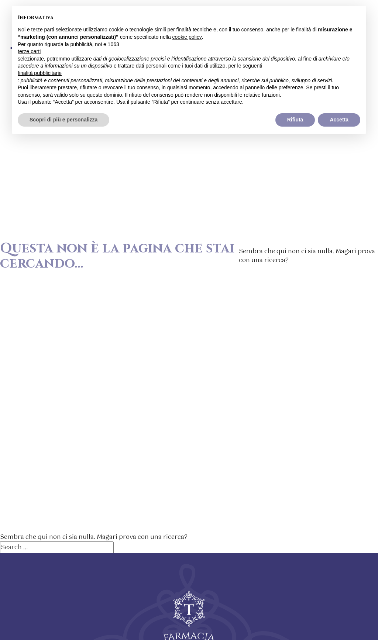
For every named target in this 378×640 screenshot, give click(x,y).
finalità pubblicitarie (40, 73)
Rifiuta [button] (295, 120)
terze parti (29, 51)
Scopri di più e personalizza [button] (63, 120)
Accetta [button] (339, 120)
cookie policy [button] (187, 37)
